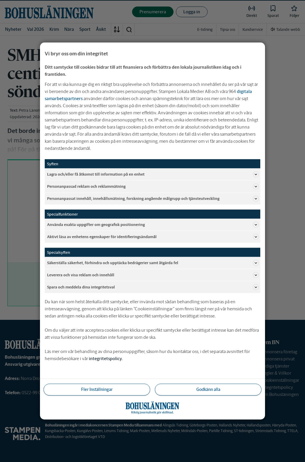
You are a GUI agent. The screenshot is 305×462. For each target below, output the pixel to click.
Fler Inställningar (97, 389)
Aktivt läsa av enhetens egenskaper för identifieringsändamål (153, 237)
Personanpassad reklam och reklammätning (153, 187)
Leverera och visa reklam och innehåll (153, 275)
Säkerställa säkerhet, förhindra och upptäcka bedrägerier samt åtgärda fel (153, 263)
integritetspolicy (105, 358)
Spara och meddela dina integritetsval (153, 287)
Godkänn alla (208, 389)
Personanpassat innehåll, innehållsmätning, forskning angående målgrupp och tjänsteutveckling (153, 199)
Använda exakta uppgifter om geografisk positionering (153, 225)
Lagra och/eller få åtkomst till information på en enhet (153, 174)
